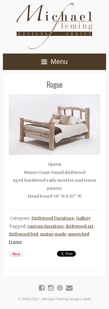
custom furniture (45, 226)
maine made (53, 234)
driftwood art (79, 226)
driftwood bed (23, 234)
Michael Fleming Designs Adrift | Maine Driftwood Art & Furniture (54, 25)
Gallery (83, 218)
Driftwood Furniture (52, 218)
